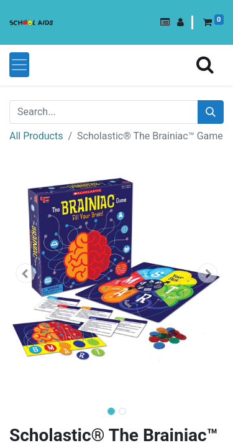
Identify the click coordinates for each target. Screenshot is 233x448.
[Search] (211, 112)
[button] (165, 22)
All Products (36, 136)
